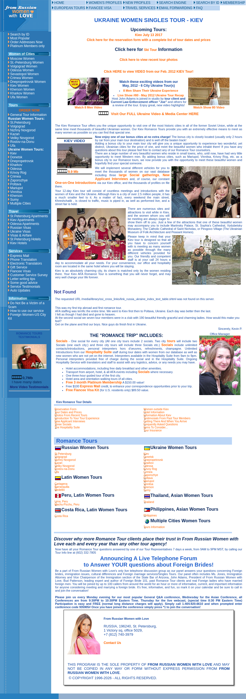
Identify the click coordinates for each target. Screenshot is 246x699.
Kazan (15, 134)
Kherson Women (22, 89)
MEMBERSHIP (234, 3)
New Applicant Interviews (69, 421)
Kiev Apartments (22, 220)
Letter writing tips (22, 279)
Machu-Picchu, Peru (66, 504)
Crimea (15, 176)
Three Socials (62, 424)
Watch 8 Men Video (88, 105)
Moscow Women (22, 59)
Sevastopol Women (24, 74)
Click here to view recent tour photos (149, 60)
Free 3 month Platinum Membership (94, 382)
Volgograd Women (23, 66)
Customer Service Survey (29, 275)
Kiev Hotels (18, 243)
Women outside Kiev (156, 409)
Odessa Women (22, 70)
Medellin (59, 489)
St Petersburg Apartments (29, 216)
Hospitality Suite (99, 352)
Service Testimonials (25, 287)
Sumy (14, 200)
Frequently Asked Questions (161, 424)
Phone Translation (23, 260)
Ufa (12, 146)
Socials (61, 341)
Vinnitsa (16, 192)
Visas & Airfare (21, 235)
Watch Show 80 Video (208, 105)
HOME (59, 3)
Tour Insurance (153, 430)
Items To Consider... (156, 427)
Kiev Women (19, 86)
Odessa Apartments (24, 224)
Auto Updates (20, 290)
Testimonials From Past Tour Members (167, 418)
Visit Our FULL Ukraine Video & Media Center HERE (155, 114)
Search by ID (19, 34)
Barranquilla (61, 486)
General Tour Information (28, 115)
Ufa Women (19, 97)
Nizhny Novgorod (22, 130)
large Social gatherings (139, 175)
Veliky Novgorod (22, 138)
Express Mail (19, 256)
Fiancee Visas (20, 271)
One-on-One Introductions (75, 183)
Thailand (149, 502)
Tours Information (154, 527)
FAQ (199, 8)
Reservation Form (65, 409)
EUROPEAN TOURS (69, 8)
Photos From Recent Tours (70, 415)
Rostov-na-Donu (22, 142)
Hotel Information (154, 412)
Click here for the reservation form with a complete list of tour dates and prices (148, 40)
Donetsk (16, 157)
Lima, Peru (61, 501)
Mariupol (16, 188)
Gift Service (18, 267)
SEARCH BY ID (207, 3)
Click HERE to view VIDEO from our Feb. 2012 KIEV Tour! (148, 72)
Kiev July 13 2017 (148, 35)
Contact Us (112, 643)
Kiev (13, 153)
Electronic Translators (26, 263)
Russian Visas (20, 228)
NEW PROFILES (138, 3)
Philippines (150, 515)
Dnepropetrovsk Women (28, 82)
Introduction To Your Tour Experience (76, 418)
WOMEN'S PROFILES (105, 3)
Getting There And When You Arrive (165, 421)
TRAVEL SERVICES (140, 8)
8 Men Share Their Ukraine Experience (150, 90)
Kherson (16, 196)
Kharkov (16, 165)
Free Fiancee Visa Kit (82, 390)
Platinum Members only (27, 46)
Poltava (15, 184)
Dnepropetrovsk (22, 161)
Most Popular (20, 38)
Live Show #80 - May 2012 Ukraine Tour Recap (150, 95)
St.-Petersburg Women (27, 62)
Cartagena (60, 483)
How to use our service (27, 311)
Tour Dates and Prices (67, 412)
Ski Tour (150, 50)
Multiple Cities (20, 203)
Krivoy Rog (18, 173)
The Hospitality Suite (67, 427)
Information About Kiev (157, 415)
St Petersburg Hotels (25, 239)
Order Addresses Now (26, 42)
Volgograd (17, 126)
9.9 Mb (67, 172)
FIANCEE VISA (100, 8)
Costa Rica (61, 516)
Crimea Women (21, 78)
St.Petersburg (20, 122)
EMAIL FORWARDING (176, 8)
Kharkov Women (22, 93)
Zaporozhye (19, 180)
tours (171, 341)
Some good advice (23, 283)
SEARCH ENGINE (172, 3)
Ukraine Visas (20, 231)
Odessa (15, 169)
